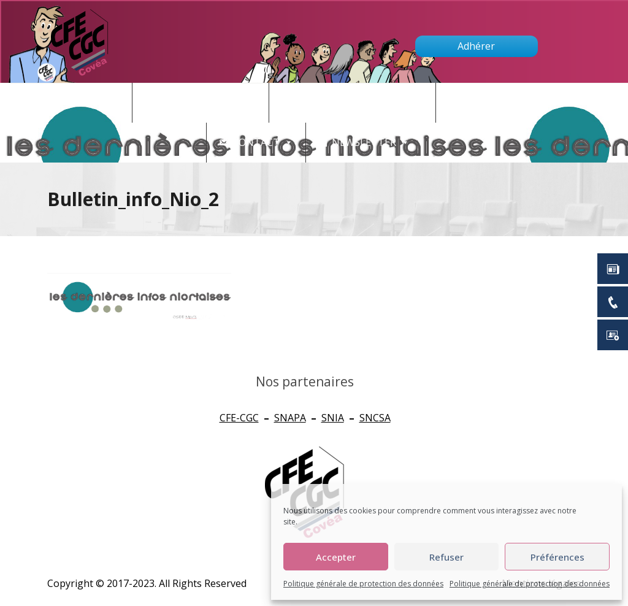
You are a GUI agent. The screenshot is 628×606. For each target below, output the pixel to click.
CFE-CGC (239, 417)
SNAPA (290, 417)
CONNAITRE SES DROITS (359, 102)
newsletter (371, 142)
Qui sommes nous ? (512, 102)
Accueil (100, 102)
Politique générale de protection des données (363, 583)
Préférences (557, 557)
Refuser (446, 557)
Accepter (336, 557)
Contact (262, 142)
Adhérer (476, 46)
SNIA (332, 417)
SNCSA (375, 417)
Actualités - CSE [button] (207, 102)
